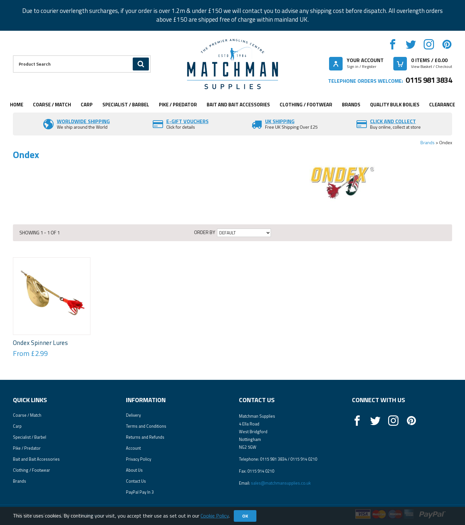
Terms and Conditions (146, 426)
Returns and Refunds (145, 437)
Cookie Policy (215, 516)
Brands (351, 104)
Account (133, 448)
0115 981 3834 (429, 80)
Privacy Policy (138, 459)
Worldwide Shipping (83, 121)
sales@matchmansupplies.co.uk (281, 483)
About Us (134, 470)
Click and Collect (393, 121)
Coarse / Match (52, 104)
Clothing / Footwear (306, 104)
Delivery (133, 415)
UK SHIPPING (279, 121)
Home (16, 104)
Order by (204, 232)
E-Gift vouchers (187, 121)
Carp (87, 104)
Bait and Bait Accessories (238, 104)
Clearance (442, 104)
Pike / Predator (178, 104)
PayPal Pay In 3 (140, 492)
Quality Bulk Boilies (394, 104)
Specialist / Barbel (125, 104)
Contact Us (136, 481)
